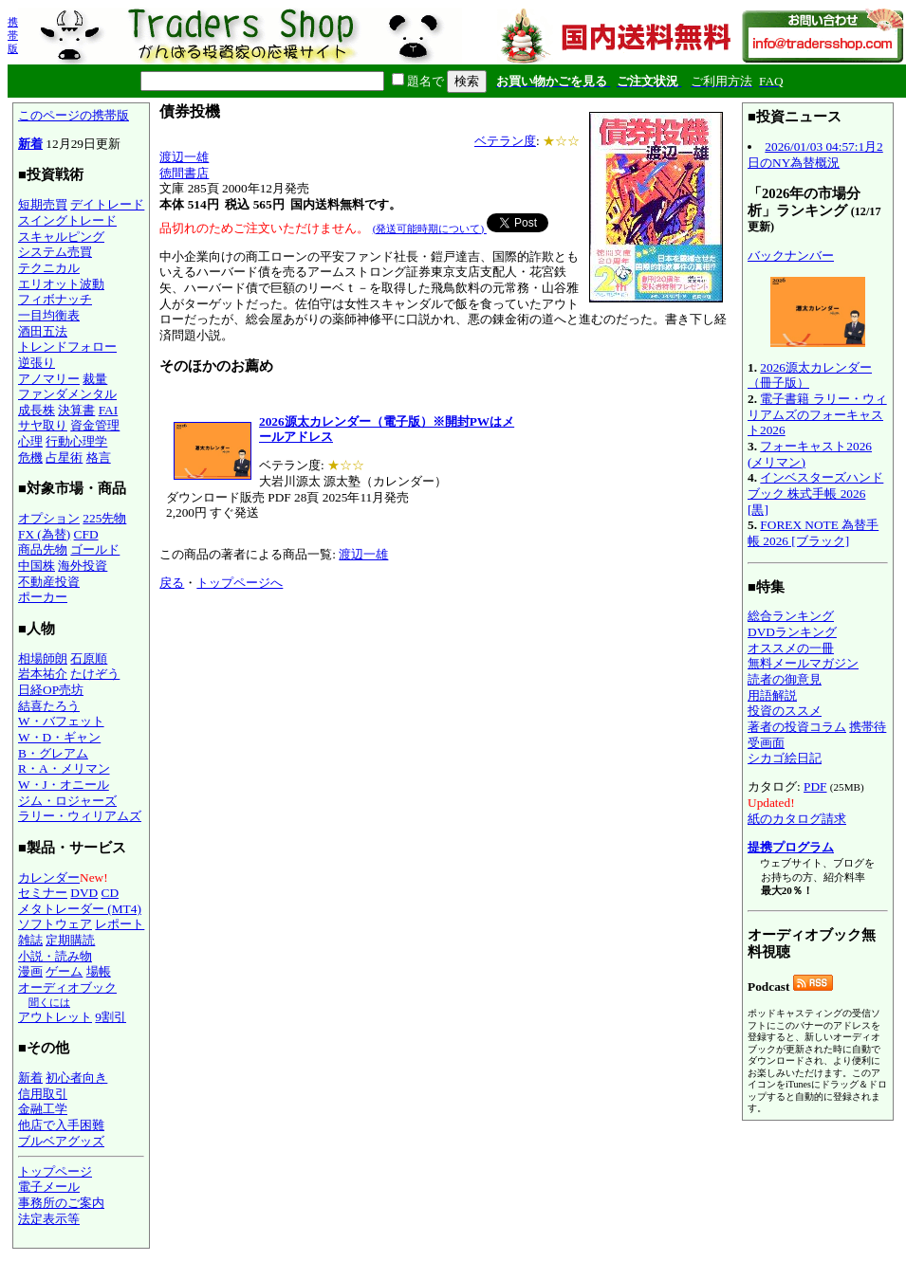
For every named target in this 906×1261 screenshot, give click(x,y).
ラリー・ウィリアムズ (79, 816)
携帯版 (13, 35)
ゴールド (95, 549)
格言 (98, 457)
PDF (815, 786)
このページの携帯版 (73, 115)
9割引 (110, 1017)
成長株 (36, 410)
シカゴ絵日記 (785, 758)
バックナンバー (791, 255)
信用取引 (42, 1094)
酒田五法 (42, 331)
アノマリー (49, 379)
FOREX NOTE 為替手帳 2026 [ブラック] (813, 533)
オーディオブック (67, 987)
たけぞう (95, 674)
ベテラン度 (505, 141)
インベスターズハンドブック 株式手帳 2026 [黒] (815, 493)
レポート (119, 924)
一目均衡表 (49, 315)
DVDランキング (792, 632)
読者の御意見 (785, 679)
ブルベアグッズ (61, 1141)
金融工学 (42, 1109)
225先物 (104, 518)
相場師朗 (42, 658)
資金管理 (95, 425)
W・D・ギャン (59, 737)
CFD (86, 534)
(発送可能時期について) (430, 228)
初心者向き (76, 1077)
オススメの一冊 (791, 648)
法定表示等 (49, 1219)
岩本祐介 (42, 674)
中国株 (36, 565)
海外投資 (82, 565)
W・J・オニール (63, 784)
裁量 (95, 379)
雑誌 (30, 940)
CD (111, 893)
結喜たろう (49, 706)
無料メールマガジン (803, 663)
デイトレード (107, 204)
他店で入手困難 (61, 1125)
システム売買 (55, 252)
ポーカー (42, 597)
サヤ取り (42, 425)
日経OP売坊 (50, 690)
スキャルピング (61, 236)
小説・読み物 (55, 956)
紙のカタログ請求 (797, 819)
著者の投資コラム (797, 727)
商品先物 (42, 549)
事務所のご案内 (61, 1203)
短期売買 (42, 204)
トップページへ (239, 583)
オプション (49, 518)
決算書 (76, 410)
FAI (109, 410)
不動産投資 (49, 582)
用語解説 (772, 695)
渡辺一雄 (184, 157)
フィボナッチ (55, 299)
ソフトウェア (55, 924)
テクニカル (49, 268)
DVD (84, 893)
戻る (171, 583)
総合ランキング (791, 616)
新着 (30, 144)
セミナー (42, 893)
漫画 (30, 971)
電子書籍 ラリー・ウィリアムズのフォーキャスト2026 (817, 414)
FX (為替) (44, 534)
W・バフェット (61, 721)
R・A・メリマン (64, 768)
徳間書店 (184, 173)
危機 (30, 457)
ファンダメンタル (67, 394)
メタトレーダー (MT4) (79, 909)
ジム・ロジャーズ (67, 801)
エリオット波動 (61, 284)
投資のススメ (785, 711)
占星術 (64, 457)
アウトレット (55, 1017)
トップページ (55, 1171)
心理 (30, 441)
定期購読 (70, 940)
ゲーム (64, 971)
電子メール (49, 1186)
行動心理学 (76, 441)
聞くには (49, 1002)
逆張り (36, 363)
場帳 (98, 971)
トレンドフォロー (67, 346)
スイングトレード (67, 220)
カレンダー (49, 877)
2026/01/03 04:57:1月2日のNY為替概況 (815, 154)
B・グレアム (53, 753)
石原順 (88, 658)
